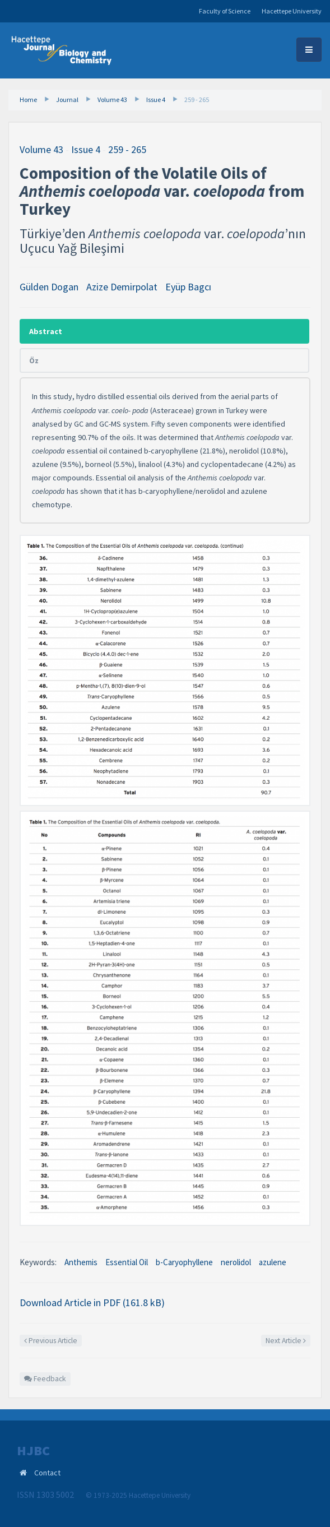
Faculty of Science (224, 11)
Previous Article (50, 1340)
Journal (67, 99)
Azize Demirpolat (121, 286)
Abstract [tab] (45, 331)
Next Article (286, 1340)
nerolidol (236, 1262)
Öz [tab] (34, 360)
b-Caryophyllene (184, 1262)
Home (28, 99)
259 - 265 (196, 99)
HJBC (33, 1450)
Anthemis (80, 1262)
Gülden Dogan (49, 286)
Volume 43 (112, 99)
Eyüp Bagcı (188, 286)
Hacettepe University (292, 11)
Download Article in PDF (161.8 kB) (92, 1302)
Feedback (45, 1378)
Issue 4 (155, 99)
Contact (47, 1473)
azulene (272, 1262)
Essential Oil (126, 1262)
